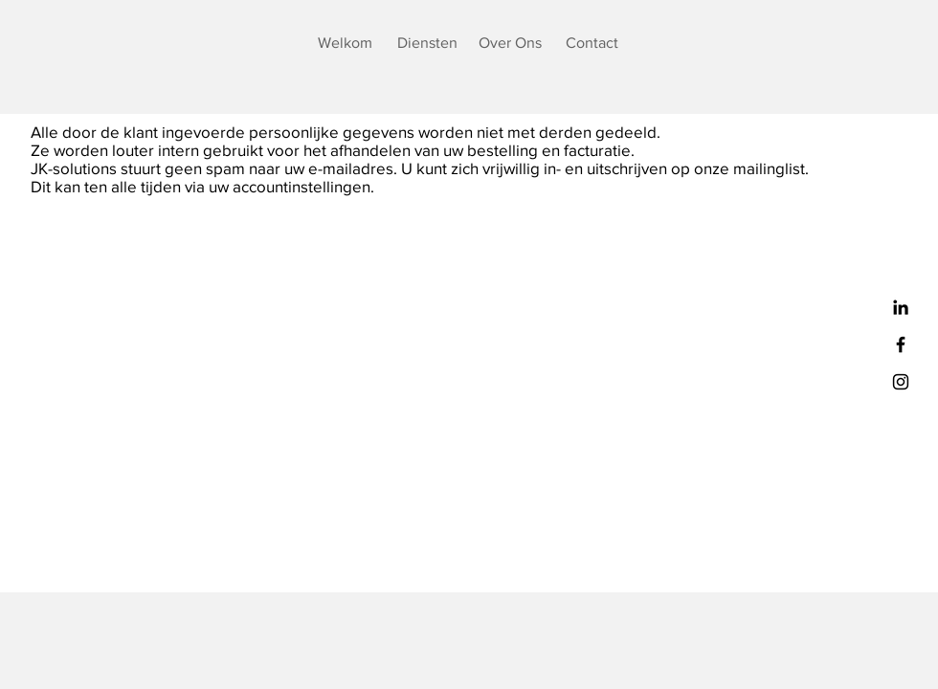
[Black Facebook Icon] (900, 344)
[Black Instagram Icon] (900, 381)
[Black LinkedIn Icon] (900, 307)
